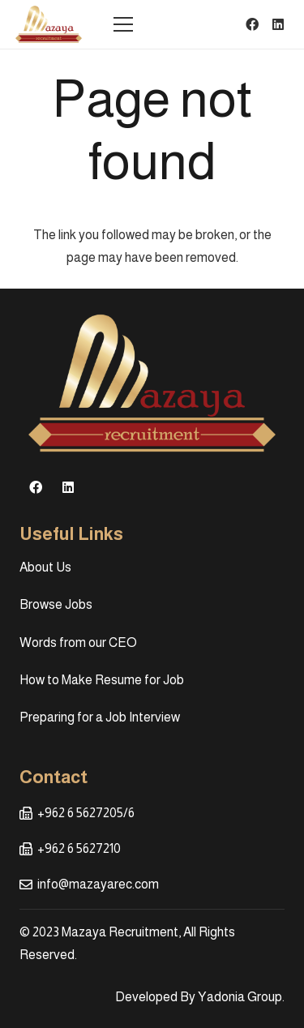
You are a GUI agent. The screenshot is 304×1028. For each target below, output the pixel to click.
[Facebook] (252, 24)
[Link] (48, 24)
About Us (45, 567)
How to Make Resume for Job (101, 680)
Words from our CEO (78, 642)
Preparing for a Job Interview (99, 717)
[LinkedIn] (278, 24)
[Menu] (123, 24)
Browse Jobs (55, 604)
